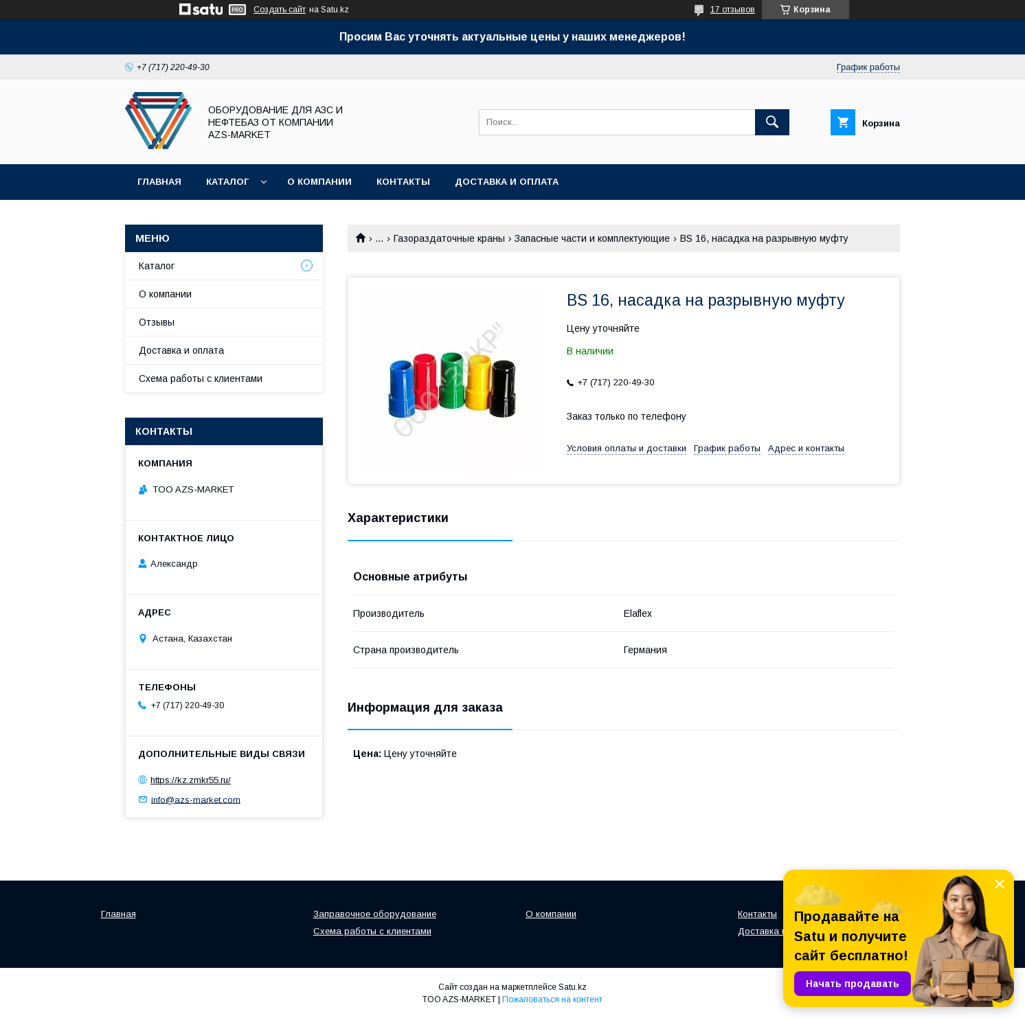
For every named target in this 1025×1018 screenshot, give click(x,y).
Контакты (403, 182)
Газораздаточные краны (449, 238)
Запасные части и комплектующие (592, 238)
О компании (319, 182)
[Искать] (772, 122)
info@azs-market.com (195, 799)
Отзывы (156, 322)
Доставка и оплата (507, 182)
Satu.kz (573, 987)
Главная (159, 182)
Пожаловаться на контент (552, 999)
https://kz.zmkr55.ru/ (190, 780)
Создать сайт (280, 9)
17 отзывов (732, 9)
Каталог (227, 182)
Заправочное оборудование (374, 914)
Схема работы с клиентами (200, 378)
